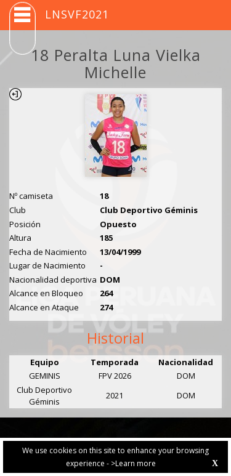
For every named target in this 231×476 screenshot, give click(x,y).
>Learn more (133, 463)
